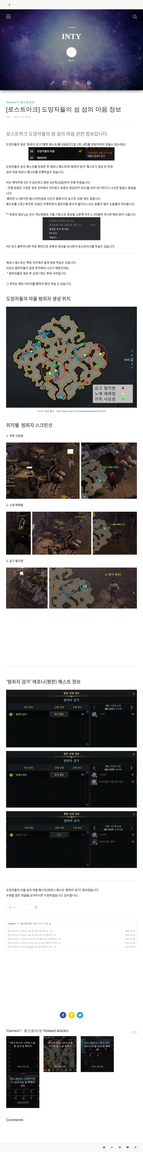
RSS (77, 82)
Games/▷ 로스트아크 (20, 102)
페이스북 (63, 1015)
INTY (71, 36)
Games (12, 923)
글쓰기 (53, 82)
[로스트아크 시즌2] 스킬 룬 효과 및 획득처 (28, 931)
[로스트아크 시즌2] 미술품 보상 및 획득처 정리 (30, 947)
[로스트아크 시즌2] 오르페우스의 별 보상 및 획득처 (32, 939)
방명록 (65, 82)
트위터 (80, 1015)
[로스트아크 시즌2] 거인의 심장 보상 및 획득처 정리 (33, 943)
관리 (89, 82)
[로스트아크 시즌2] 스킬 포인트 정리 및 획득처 (30, 935)
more (134, 1032)
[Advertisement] (71, 637)
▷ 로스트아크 (24, 923)
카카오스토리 (71, 1015)
